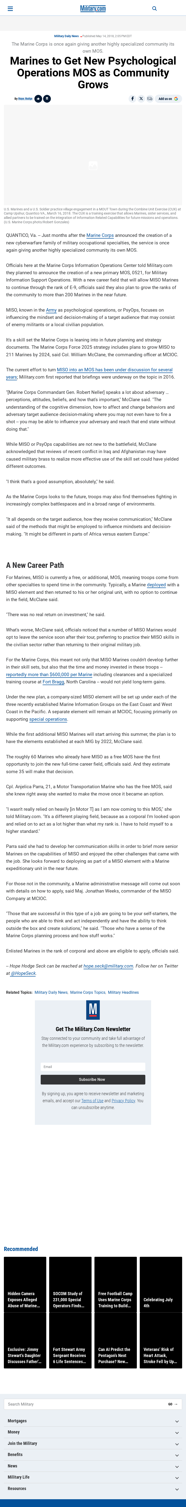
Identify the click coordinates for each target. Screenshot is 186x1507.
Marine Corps (100, 233)
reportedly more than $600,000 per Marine (49, 673)
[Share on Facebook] (132, 99)
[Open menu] (10, 9)
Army (51, 308)
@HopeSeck (23, 971)
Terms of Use (92, 1097)
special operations (48, 717)
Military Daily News (66, 36)
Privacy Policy (123, 1097)
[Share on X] (141, 99)
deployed (156, 583)
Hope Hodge (25, 98)
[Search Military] (84, 1404)
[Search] (150, 9)
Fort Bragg (53, 680)
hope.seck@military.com (108, 964)
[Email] (150, 99)
